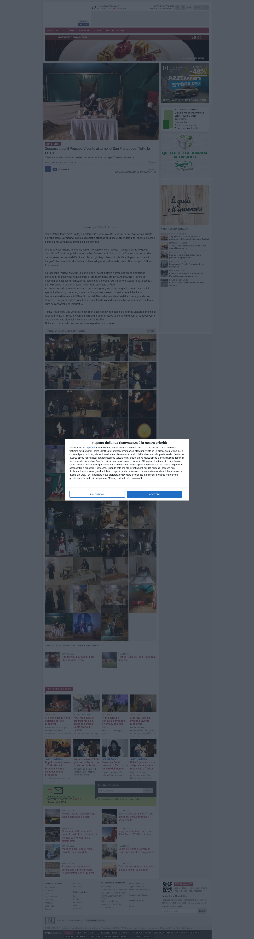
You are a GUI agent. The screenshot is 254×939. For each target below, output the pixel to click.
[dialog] (127, 470)
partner (92, 447)
